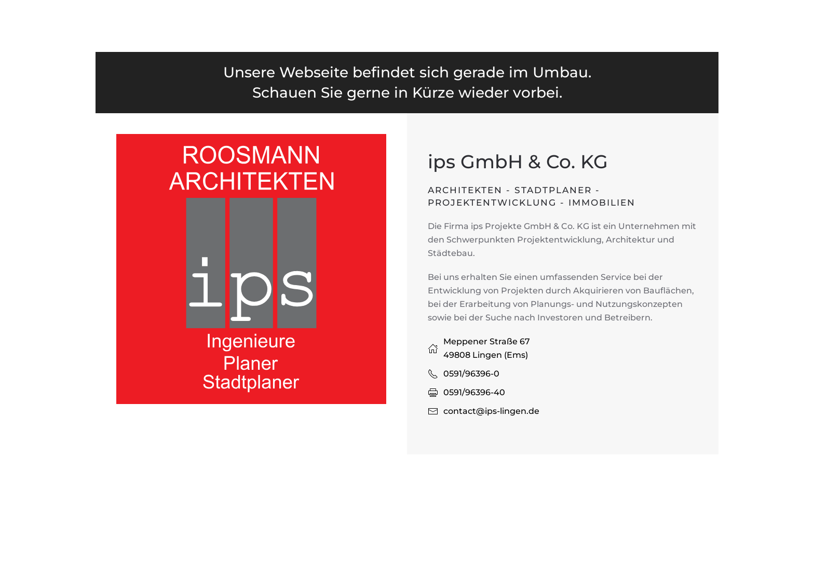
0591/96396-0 (471, 374)
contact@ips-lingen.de (491, 411)
